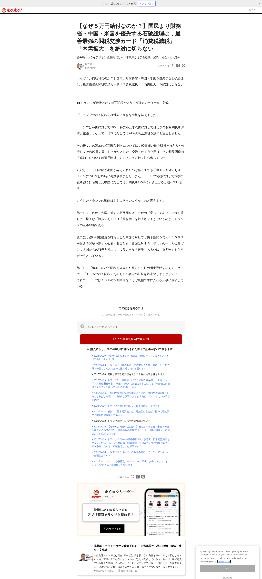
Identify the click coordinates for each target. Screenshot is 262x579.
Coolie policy (224, 567)
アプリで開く (146, 3)
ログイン (253, 10)
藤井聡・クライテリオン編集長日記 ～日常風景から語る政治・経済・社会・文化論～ (128, 57)
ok (227, 574)
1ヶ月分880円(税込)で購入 (131, 339)
